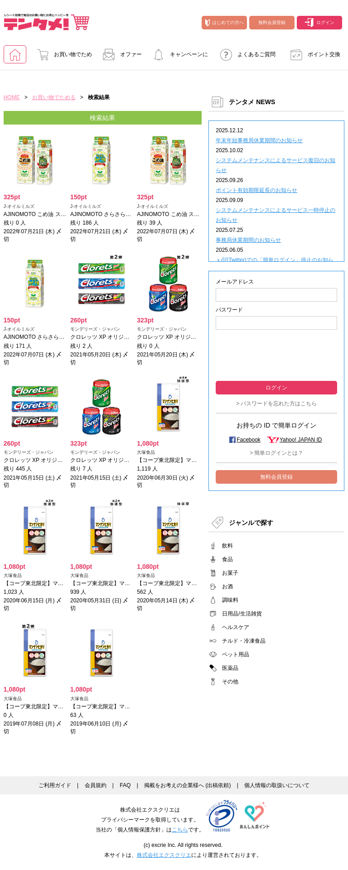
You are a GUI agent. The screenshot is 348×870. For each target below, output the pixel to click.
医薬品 (230, 668)
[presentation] (276, 354)
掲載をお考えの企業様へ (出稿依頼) (187, 785)
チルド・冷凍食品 (244, 641)
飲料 (227, 546)
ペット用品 (235, 654)
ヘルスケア (235, 627)
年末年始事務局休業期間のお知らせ (259, 140)
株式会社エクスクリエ (164, 855)
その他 (230, 681)
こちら (180, 830)
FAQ (125, 785)
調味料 (230, 600)
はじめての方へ (224, 22)
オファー (119, 54)
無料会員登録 (271, 22)
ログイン (319, 22)
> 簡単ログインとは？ (276, 453)
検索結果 (102, 117)
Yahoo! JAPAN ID (301, 440)
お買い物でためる (61, 57)
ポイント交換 (312, 54)
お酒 (227, 586)
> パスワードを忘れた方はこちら (276, 403)
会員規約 (95, 785)
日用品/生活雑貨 (241, 613)
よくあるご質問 (245, 54)
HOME (12, 97)
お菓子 (230, 573)
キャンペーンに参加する (177, 57)
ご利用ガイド (55, 785)
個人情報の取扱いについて (276, 785)
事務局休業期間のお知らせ (248, 240)
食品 (227, 559)
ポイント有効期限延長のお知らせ (256, 190)
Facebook (249, 440)
